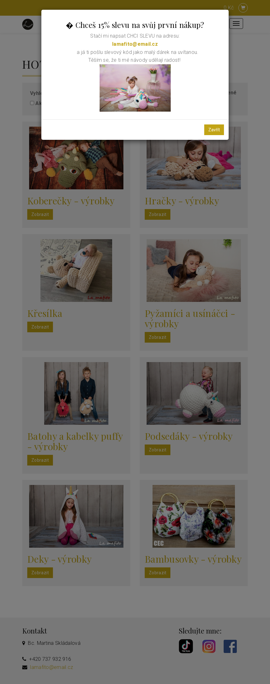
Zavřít (214, 129)
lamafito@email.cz (135, 44)
